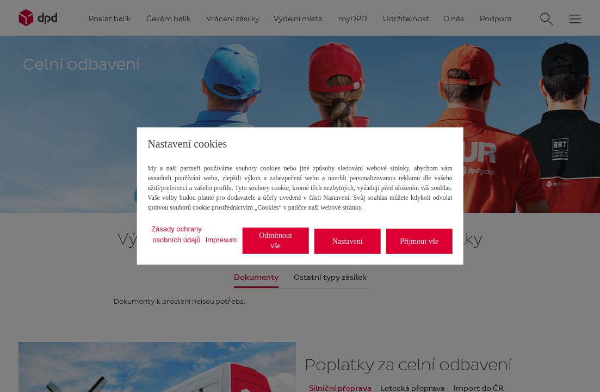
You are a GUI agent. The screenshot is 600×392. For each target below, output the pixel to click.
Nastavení (347, 241)
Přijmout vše (419, 241)
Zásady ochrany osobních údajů (176, 234)
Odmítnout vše (275, 240)
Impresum (221, 240)
